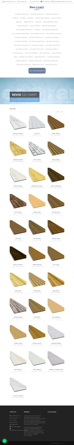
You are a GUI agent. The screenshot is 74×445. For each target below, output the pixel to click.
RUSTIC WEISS (37, 159)
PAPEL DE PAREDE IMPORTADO (24, 29)
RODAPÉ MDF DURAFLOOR (51, 61)
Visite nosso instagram (15, 426)
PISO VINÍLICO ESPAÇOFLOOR (37, 41)
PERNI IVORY (18, 291)
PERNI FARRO (56, 291)
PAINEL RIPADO (56, 159)
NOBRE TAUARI (18, 343)
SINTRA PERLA (18, 369)
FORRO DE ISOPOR (56, 18)
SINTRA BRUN (37, 238)
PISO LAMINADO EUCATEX (38, 33)
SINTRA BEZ (37, 317)
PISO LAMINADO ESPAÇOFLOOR (20, 33)
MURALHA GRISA (18, 317)
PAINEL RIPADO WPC (23, 26)
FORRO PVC (19, 22)
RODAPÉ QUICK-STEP (38, 64)
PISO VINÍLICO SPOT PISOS (37, 49)
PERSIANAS (37, 29)
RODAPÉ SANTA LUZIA (51, 64)
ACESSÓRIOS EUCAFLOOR (37, 14)
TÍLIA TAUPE (56, 264)
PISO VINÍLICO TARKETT (52, 49)
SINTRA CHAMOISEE (56, 186)
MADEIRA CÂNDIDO (18, 133)
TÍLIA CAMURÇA (56, 317)
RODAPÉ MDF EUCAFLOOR (24, 64)
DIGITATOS (61, 443)
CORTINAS (23, 18)
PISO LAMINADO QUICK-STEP (54, 33)
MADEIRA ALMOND (18, 159)
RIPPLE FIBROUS (37, 369)
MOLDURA (39, 22)
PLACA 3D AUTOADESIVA (31, 53)
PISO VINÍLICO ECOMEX (21, 41)
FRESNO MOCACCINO (37, 186)
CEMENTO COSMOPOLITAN (56, 369)
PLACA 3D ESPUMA (45, 53)
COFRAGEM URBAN (56, 343)
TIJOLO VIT (37, 133)
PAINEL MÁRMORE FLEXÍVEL (50, 22)
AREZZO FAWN (56, 238)
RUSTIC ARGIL (18, 212)
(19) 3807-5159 (34, 1)
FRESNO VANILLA (18, 186)
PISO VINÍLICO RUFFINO (22, 49)
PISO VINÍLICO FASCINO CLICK (22, 45)
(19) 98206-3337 (45, 1)
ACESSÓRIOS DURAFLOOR (22, 14)
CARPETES (16, 18)
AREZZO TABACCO (18, 264)
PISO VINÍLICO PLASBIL (38, 45)
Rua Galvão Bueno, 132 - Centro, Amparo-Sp (14, 1)
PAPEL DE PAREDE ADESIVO (49, 26)
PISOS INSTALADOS (18, 53)
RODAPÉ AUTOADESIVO (53, 57)
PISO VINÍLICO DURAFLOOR (52, 37)
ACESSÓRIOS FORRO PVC (52, 14)
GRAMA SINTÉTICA (29, 22)
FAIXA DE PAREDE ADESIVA (42, 18)
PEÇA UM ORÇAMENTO (37, 71)
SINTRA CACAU (56, 212)
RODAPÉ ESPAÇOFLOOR (35, 61)
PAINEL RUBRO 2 (56, 133)
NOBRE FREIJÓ (37, 212)
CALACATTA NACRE (18, 395)
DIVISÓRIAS (30, 18)
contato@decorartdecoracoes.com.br (62, 1)
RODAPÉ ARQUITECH (40, 57)
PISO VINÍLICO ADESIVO (21, 37)
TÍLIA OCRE (18, 238)
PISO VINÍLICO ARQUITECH (36, 37)
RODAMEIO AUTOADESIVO (26, 57)
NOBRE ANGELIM (37, 264)
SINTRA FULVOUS (37, 343)
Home (57, 111)
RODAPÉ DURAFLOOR (22, 61)
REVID (16, 57)
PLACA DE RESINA (56, 53)
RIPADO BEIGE (37, 291)
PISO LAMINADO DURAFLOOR (50, 29)
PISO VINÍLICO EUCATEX (52, 41)
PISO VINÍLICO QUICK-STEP (52, 45)
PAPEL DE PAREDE (35, 26)
